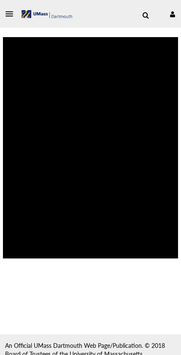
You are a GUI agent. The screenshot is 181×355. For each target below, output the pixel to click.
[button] (12, 14)
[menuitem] (145, 15)
